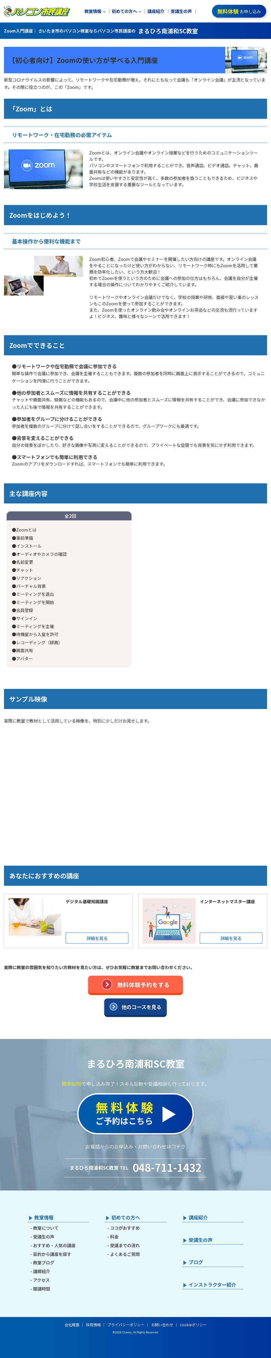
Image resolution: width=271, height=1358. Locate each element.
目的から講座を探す (52, 1254)
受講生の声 (181, 11)
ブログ (196, 1262)
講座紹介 (155, 11)
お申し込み (239, 11)
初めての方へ (124, 11)
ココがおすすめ (125, 1228)
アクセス (41, 1280)
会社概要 (72, 1324)
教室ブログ (43, 1262)
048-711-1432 (167, 1167)
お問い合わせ (162, 1324)
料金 (114, 1236)
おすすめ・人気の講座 (54, 1245)
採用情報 (93, 1324)
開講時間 (41, 1289)
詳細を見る (97, 938)
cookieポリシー (193, 1324)
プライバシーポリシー (125, 1324)
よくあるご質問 (125, 1254)
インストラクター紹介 (212, 1285)
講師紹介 (41, 1271)
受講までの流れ (125, 1245)
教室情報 (92, 11)
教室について (45, 1228)
